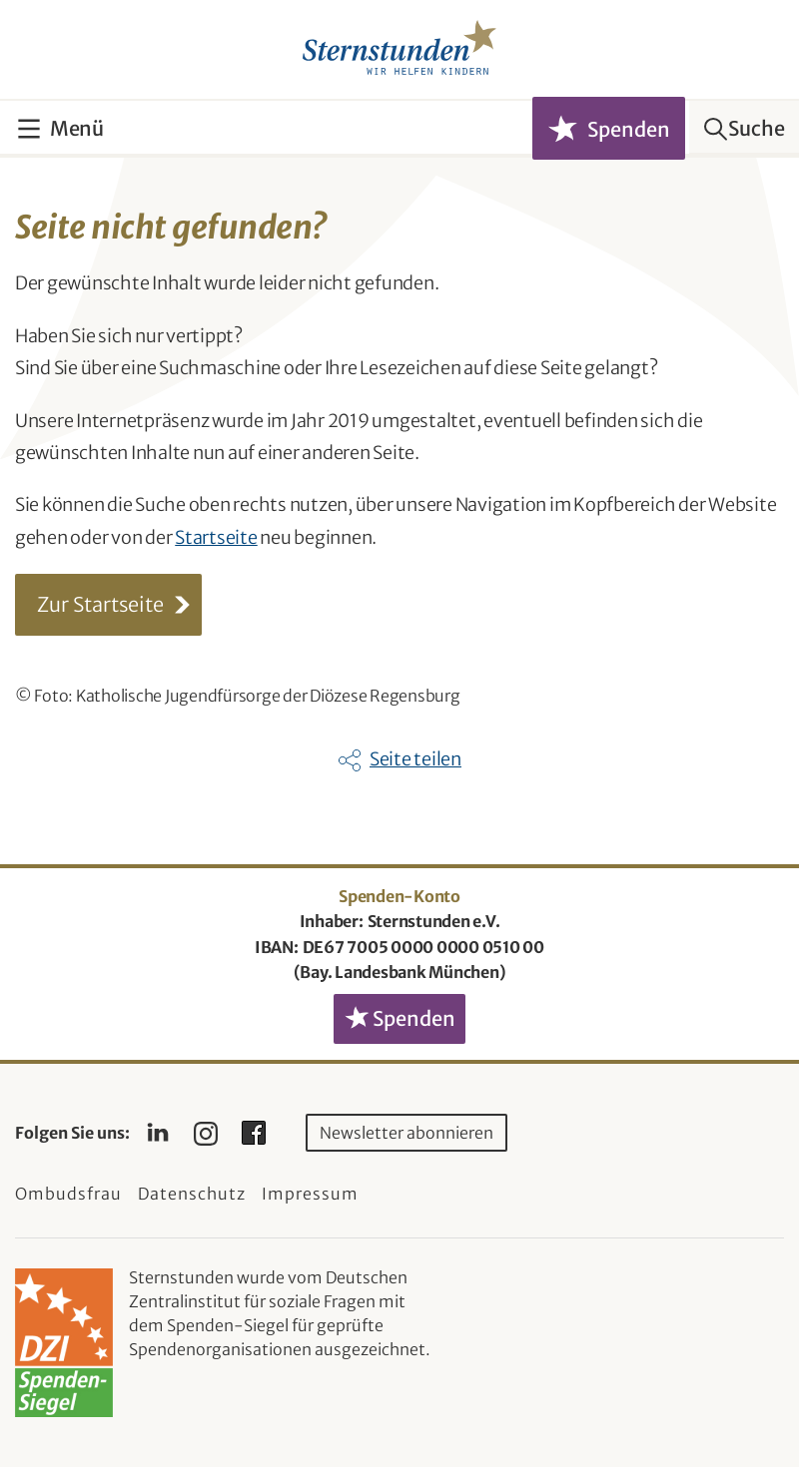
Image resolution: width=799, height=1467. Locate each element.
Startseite (216, 537)
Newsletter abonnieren (406, 1133)
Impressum (310, 1194)
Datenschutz (192, 1194)
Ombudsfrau (68, 1194)
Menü (77, 128)
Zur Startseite (100, 604)
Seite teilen (415, 758)
